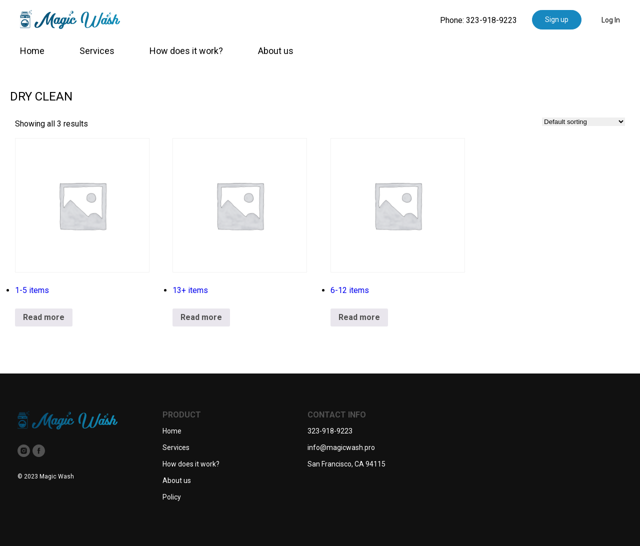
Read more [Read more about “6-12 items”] (359, 317)
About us (276, 51)
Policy (171, 497)
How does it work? (186, 51)
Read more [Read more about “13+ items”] (201, 317)
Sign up (556, 20)
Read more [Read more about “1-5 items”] (43, 317)
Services (97, 51)
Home (32, 51)
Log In (611, 20)
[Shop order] (583, 122)
